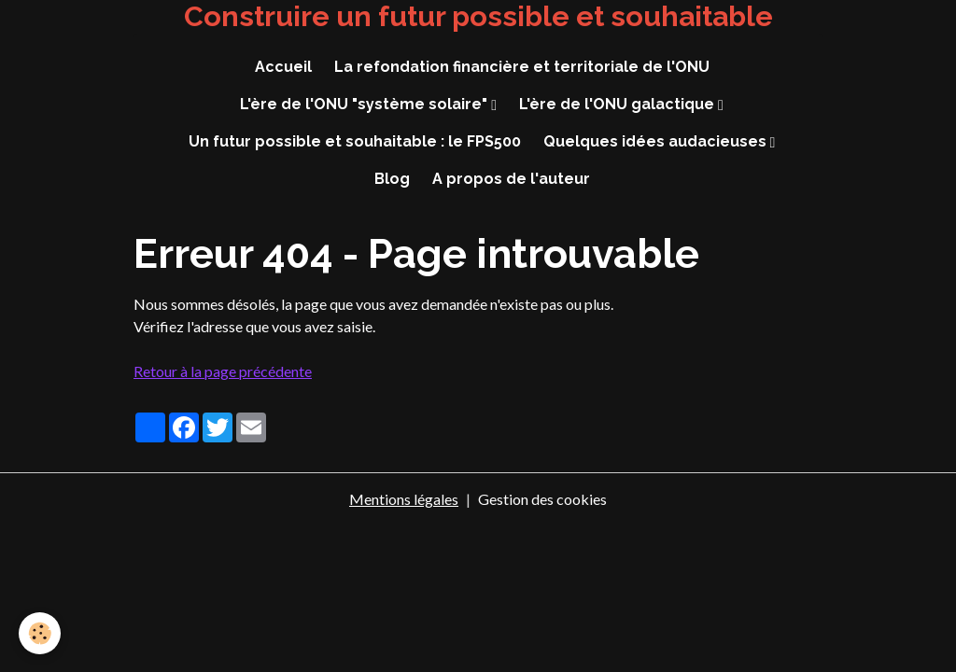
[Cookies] (40, 633)
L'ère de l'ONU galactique (618, 104)
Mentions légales (403, 499)
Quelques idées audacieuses (656, 141)
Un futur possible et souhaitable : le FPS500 (355, 141)
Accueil (283, 67)
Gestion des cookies (542, 499)
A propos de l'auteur (511, 179)
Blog (392, 179)
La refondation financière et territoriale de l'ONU (522, 67)
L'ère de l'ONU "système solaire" (365, 104)
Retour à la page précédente (223, 371)
